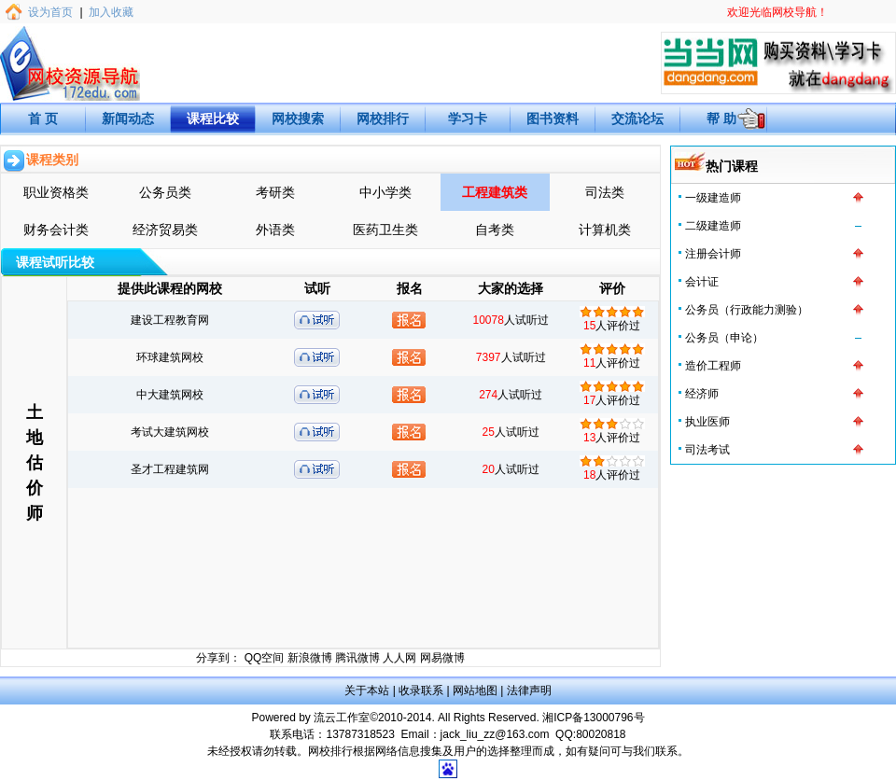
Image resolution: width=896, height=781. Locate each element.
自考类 (494, 229)
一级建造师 (713, 197)
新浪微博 (309, 657)
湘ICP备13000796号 (593, 717)
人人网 (399, 657)
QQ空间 (265, 657)
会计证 (702, 281)
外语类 (275, 229)
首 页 (43, 118)
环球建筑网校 (169, 357)
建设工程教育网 (170, 320)
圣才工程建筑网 (170, 469)
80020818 (600, 734)
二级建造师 (713, 225)
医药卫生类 (385, 229)
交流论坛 (637, 118)
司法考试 (707, 449)
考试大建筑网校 (170, 432)
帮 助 (721, 118)
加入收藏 (111, 12)
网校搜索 (298, 118)
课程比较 (213, 118)
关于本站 (366, 690)
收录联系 (421, 690)
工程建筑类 (494, 192)
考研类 (275, 192)
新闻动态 (128, 118)
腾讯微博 (357, 657)
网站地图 (475, 690)
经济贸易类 (165, 229)
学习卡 (467, 118)
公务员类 (165, 192)
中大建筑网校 (169, 394)
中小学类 (385, 192)
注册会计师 (713, 253)
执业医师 (707, 421)
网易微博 (442, 657)
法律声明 (529, 690)
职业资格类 (56, 192)
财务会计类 (56, 229)
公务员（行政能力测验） (746, 309)
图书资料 (552, 118)
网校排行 (383, 118)
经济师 (702, 393)
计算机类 (605, 229)
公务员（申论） (724, 337)
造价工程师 (713, 365)
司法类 (604, 192)
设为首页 (50, 12)
